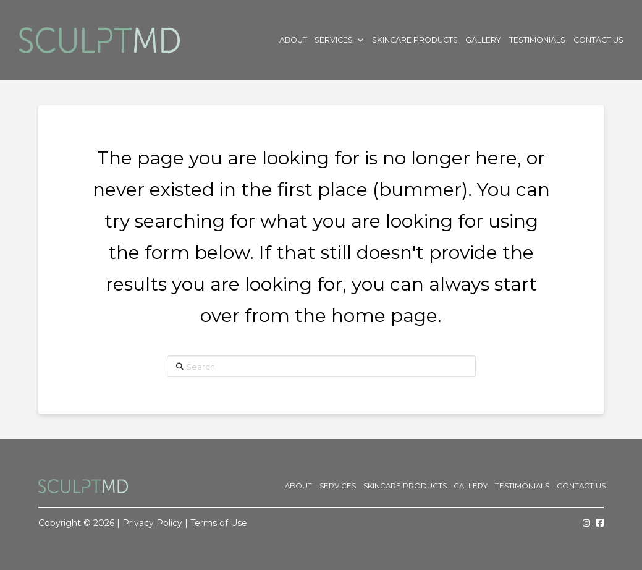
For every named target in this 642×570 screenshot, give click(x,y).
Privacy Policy (152, 523)
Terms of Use (218, 523)
